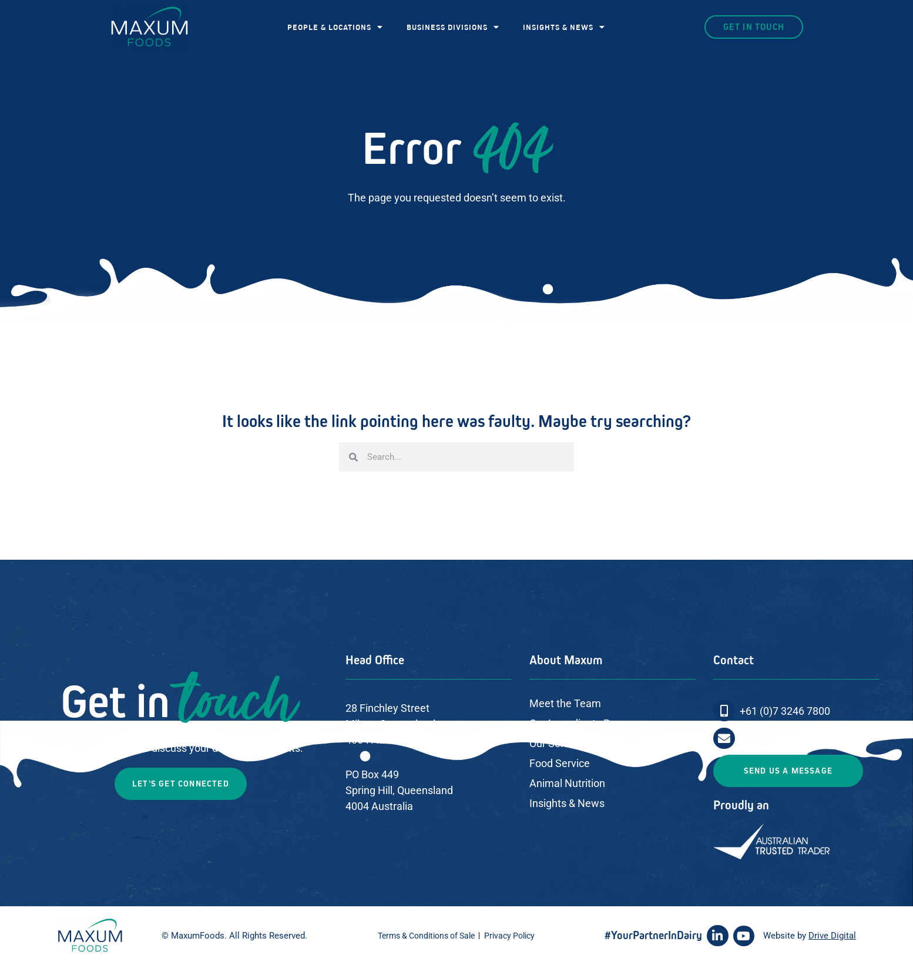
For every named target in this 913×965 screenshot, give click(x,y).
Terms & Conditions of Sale (426, 935)
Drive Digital (832, 935)
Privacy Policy (509, 935)
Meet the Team (565, 703)
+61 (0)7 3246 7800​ (785, 711)
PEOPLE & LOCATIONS (335, 27)
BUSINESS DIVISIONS (453, 27)
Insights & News (567, 803)
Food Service (559, 763)
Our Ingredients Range (581, 723)
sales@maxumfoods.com (800, 738)
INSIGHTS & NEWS (564, 27)
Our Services (558, 743)
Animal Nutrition (567, 783)
